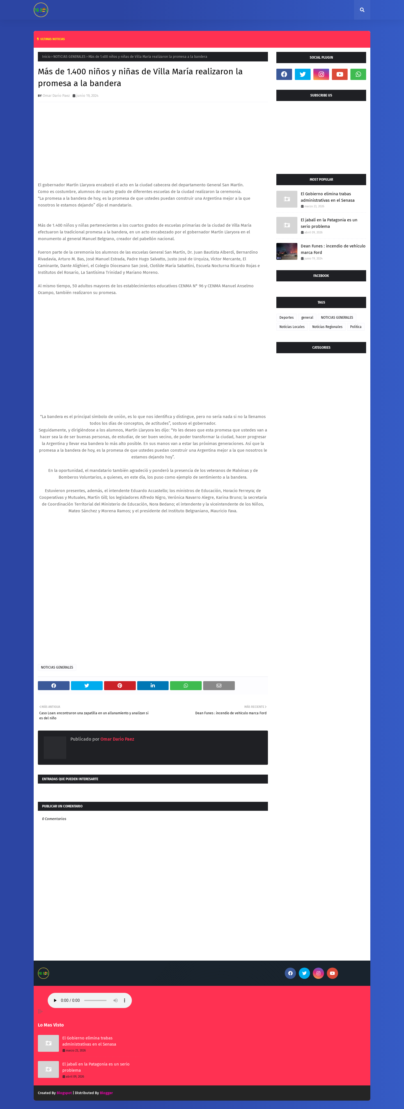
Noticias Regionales (327, 327)
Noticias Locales (292, 327)
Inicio (46, 57)
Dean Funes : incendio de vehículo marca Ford (333, 249)
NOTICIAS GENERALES (69, 57)
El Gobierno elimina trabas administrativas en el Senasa (328, 197)
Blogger (106, 1093)
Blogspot (64, 1093)
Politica (356, 327)
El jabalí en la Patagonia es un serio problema (329, 223)
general (307, 318)
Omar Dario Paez (56, 95)
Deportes (286, 318)
